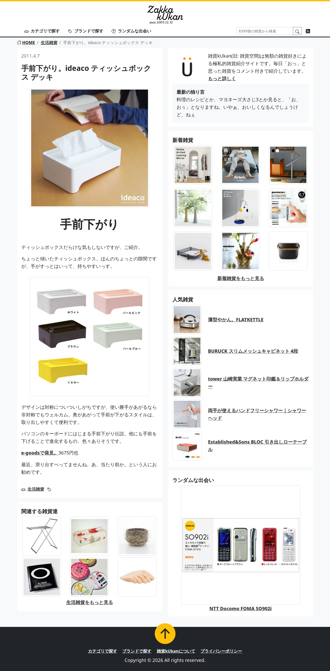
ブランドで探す (85, 31)
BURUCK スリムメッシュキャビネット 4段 (253, 351)
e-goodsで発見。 (39, 453)
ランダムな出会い (131, 31)
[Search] (265, 31)
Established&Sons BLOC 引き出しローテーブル (257, 445)
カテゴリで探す (42, 31)
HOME (26, 42)
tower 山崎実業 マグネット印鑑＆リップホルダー (258, 382)
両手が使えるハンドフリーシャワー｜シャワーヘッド (257, 414)
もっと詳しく (222, 78)
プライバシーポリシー (221, 651)
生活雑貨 (49, 42)
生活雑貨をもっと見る (89, 602)
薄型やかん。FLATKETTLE (236, 319)
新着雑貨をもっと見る (240, 278)
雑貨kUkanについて (176, 651)
